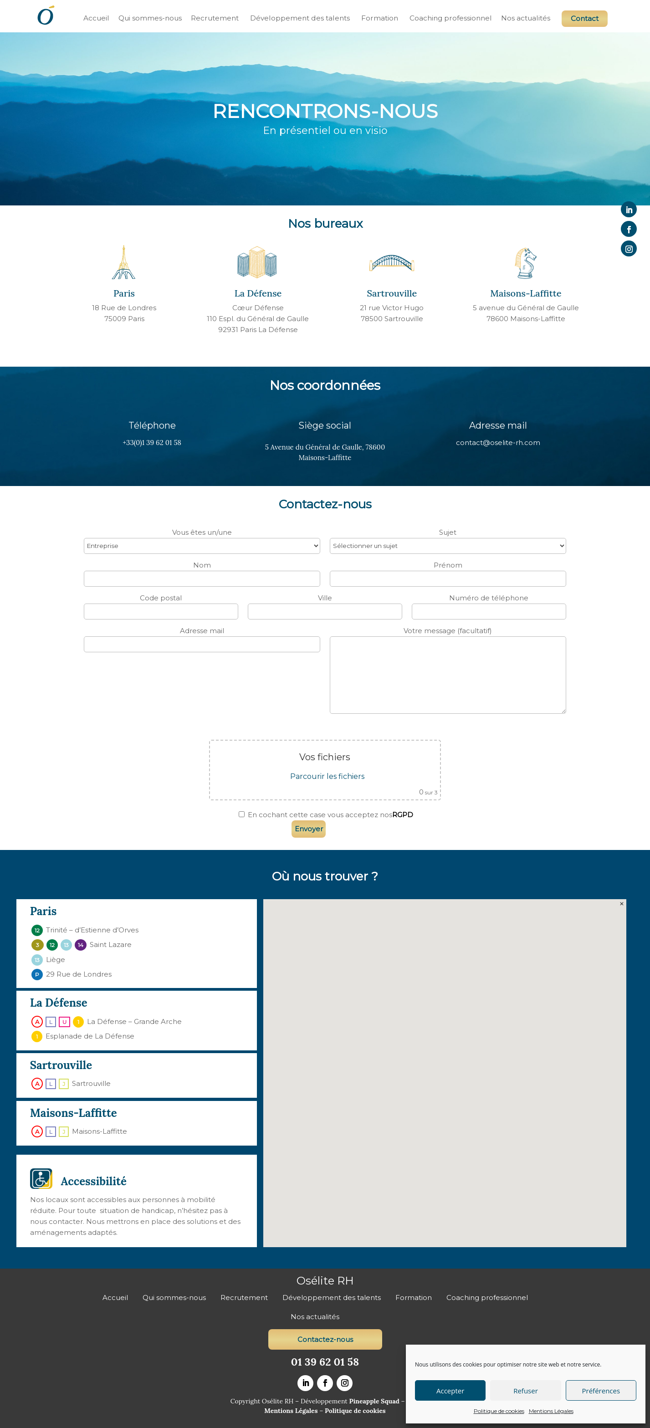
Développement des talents (300, 18)
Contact (585, 18)
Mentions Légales (551, 1411)
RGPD (402, 814)
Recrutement (215, 18)
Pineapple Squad (374, 1401)
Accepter (450, 1390)
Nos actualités (525, 18)
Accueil (96, 18)
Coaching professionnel (450, 18)
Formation (379, 18)
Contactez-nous (325, 1339)
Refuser (525, 1390)
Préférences (601, 1390)
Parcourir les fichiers (327, 776)
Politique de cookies (499, 1411)
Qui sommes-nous (150, 18)
